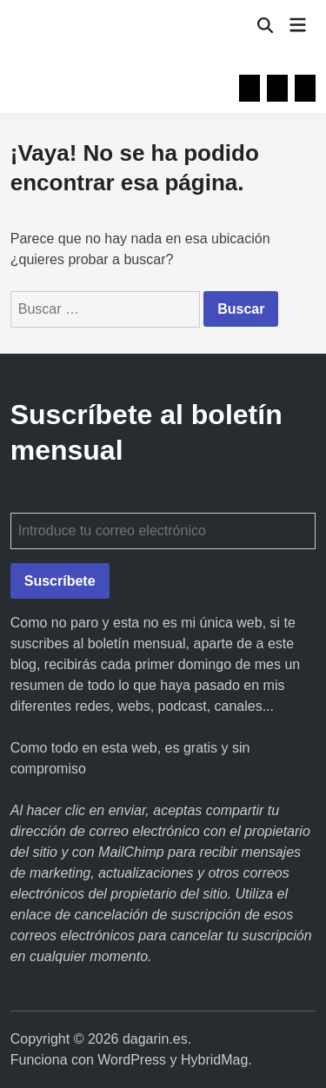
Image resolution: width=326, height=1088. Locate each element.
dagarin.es (155, 1039)
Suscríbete (60, 581)
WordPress (131, 1059)
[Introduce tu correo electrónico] (163, 531)
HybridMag (214, 1059)
